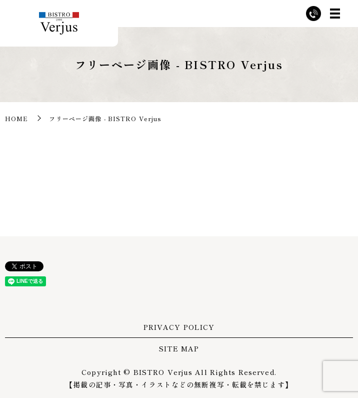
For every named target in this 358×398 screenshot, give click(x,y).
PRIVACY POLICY (179, 327)
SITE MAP (179, 348)
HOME (16, 118)
